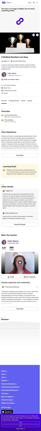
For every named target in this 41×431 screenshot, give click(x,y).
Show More (19, 155)
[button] (19, 287)
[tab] (4, 101)
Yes (20, 422)
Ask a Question (30, 277)
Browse (9, 2)
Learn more (20, 429)
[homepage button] (3, 2)
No (20, 425)
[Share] (33, 35)
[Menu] (37, 2)
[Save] (37, 35)
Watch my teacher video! (10, 79)
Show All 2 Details (19, 224)
